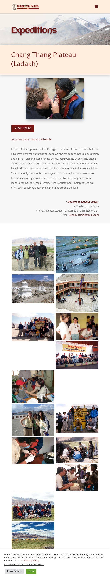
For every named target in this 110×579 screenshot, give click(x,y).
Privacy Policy (31, 561)
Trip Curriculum (20, 140)
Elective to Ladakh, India (82, 202)
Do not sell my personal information (24, 565)
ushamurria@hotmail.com (84, 215)
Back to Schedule (41, 140)
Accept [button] (31, 571)
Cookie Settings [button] (14, 571)
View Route (23, 128)
